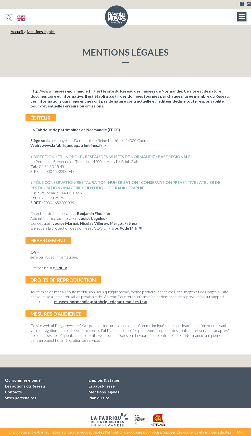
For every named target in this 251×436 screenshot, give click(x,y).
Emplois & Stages (104, 380)
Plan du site (98, 397)
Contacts (13, 391)
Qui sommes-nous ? (23, 380)
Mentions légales (41, 31)
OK (240, 432)
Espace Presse (101, 386)
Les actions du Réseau (25, 386)
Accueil (17, 31)
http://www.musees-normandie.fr (61, 91)
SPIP (59, 267)
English (21, 18)
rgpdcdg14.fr (124, 228)
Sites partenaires (20, 397)
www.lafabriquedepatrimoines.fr (72, 145)
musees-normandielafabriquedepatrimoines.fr (98, 301)
